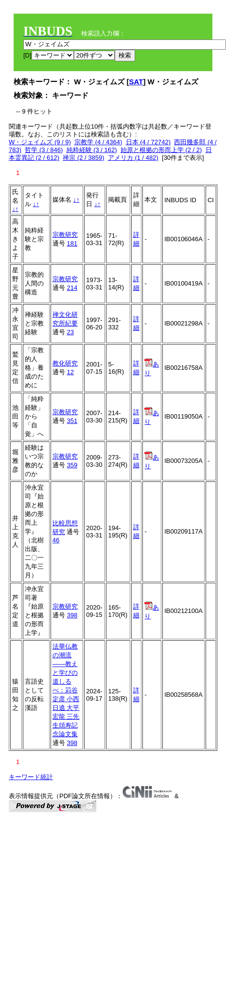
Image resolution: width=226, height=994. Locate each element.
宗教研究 (65, 234)
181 (72, 243)
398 (72, 615)
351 (72, 420)
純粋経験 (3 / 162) (92, 149)
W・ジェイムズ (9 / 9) (40, 142)
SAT (136, 81)
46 (55, 540)
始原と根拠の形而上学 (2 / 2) (161, 149)
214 (72, 287)
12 (70, 372)
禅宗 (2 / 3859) (83, 157)
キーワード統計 (31, 777)
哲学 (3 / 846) (44, 149)
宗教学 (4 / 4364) (98, 142)
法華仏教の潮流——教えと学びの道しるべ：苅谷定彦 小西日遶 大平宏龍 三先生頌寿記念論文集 (66, 690)
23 (70, 332)
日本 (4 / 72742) (148, 142)
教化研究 (65, 363)
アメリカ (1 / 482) (133, 157)
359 (72, 465)
